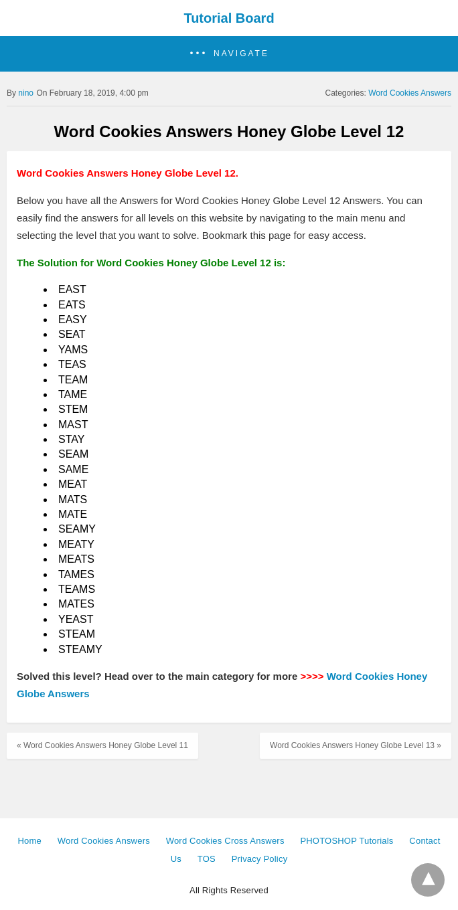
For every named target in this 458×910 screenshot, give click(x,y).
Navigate (241, 53)
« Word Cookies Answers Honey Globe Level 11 (102, 745)
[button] (229, 54)
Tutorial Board (228, 18)
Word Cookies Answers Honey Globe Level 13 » (355, 745)
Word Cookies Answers (409, 93)
